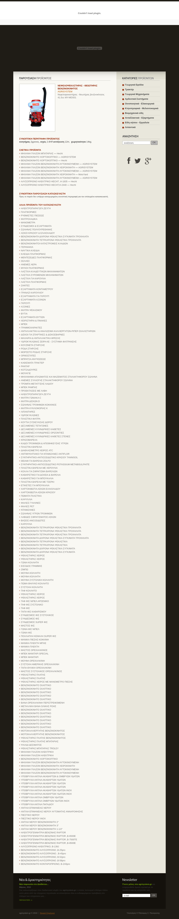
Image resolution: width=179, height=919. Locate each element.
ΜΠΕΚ (24, 324)
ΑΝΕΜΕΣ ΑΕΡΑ (29, 264)
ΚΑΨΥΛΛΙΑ (26, 499)
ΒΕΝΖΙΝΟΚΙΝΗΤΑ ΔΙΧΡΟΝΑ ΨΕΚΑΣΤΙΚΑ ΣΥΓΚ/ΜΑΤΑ (48, 548)
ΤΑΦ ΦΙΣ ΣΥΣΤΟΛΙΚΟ (32, 604)
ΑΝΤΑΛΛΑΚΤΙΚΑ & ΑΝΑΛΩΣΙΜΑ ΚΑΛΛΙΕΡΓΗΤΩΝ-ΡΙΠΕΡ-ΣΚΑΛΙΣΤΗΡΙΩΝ (58, 331)
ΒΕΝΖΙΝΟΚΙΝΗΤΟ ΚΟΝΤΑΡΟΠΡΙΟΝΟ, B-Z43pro (45, 864)
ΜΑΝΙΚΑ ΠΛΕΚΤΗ (30, 646)
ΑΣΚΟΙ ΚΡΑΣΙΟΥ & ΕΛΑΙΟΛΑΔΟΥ (38, 233)
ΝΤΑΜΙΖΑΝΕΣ (28, 510)
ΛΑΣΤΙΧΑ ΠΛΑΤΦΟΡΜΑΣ (33, 282)
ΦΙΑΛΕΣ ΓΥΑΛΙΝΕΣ (31, 503)
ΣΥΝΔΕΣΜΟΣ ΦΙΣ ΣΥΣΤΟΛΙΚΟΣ (37, 615)
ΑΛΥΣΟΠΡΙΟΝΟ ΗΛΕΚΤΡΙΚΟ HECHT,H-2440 (44, 185)
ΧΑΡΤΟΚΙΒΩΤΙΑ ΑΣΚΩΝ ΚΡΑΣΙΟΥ (38, 492)
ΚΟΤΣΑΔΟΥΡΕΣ (29, 369)
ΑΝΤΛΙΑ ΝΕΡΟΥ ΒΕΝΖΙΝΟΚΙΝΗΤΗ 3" (40, 825)
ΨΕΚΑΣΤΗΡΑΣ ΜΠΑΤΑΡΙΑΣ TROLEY (40, 748)
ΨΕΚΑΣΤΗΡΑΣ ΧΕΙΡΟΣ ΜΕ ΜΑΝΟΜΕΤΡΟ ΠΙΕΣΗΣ (47, 681)
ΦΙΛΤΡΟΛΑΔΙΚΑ (29, 219)
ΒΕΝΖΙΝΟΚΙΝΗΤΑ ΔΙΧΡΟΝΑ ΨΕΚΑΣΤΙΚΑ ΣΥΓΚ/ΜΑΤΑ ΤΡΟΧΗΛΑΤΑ (55, 236)
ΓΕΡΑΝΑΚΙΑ (27, 247)
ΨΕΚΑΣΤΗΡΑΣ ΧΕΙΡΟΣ (33, 555)
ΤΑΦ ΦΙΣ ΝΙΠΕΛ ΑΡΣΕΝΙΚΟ (35, 601)
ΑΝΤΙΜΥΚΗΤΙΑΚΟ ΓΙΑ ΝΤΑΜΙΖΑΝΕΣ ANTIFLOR (45, 454)
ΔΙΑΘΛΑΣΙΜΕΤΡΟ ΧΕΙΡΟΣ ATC (37, 450)
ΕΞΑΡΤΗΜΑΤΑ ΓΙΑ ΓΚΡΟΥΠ (35, 296)
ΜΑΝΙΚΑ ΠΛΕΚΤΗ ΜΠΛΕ (33, 643)
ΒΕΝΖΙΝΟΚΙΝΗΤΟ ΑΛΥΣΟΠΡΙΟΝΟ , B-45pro (43, 853)
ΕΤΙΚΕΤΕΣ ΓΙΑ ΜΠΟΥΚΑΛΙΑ (35, 485)
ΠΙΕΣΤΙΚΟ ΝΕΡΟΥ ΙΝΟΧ (33, 818)
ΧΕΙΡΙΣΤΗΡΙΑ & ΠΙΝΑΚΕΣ (34, 320)
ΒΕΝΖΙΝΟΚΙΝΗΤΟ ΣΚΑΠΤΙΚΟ (36, 685)
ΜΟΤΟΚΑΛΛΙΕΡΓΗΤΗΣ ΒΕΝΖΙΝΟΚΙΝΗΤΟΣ (43, 730)
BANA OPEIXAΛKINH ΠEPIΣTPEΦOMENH (43, 702)
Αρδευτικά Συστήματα (136, 99)
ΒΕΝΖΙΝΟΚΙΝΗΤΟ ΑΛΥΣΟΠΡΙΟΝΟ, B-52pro (43, 857)
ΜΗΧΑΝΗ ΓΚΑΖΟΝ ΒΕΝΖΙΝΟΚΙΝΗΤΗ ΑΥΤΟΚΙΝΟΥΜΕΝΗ (50, 164)
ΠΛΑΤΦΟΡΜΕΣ (29, 212)
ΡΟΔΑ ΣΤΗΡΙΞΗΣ (30, 348)
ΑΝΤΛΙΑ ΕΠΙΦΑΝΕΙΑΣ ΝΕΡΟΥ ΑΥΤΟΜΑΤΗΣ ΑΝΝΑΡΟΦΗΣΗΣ (52, 811)
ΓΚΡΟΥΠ (25, 303)
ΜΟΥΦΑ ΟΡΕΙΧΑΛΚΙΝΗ (33, 660)
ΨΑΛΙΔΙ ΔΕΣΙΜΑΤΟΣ (31, 745)
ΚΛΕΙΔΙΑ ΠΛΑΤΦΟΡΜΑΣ (33, 254)
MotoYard (83, 174)
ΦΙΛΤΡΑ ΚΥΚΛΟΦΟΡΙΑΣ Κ (34, 408)
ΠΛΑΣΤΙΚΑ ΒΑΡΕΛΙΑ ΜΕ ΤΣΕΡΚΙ (37, 482)
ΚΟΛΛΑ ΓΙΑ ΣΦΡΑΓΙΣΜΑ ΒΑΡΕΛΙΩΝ (39, 471)
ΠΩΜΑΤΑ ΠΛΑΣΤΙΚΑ (31, 496)
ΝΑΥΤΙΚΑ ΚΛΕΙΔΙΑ (30, 250)
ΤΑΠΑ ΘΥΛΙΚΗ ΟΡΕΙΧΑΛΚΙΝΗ (36, 667)
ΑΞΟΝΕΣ (25, 306)
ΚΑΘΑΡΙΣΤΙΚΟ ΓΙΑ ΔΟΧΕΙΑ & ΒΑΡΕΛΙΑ (40, 475)
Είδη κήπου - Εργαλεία (137, 122)
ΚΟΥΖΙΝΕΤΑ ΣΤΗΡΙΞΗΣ (33, 345)
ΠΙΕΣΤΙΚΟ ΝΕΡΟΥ (30, 815)
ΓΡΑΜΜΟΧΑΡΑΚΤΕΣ (31, 327)
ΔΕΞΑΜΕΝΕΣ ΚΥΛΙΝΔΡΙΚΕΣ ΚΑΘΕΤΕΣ (41, 429)
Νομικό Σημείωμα (47, 913)
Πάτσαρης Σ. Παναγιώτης (149, 913)
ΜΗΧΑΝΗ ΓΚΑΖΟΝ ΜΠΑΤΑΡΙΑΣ (37, 153)
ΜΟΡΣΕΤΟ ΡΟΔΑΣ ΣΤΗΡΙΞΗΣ (36, 352)
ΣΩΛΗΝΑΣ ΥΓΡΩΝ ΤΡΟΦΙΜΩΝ (36, 513)
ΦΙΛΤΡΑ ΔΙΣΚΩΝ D (30, 401)
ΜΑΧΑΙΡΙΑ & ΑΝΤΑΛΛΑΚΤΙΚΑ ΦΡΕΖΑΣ (40, 338)
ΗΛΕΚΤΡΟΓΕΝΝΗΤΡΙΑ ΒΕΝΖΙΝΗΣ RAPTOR (43, 832)
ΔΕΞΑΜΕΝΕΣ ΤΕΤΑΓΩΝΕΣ (34, 425)
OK (154, 142)
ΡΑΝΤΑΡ (25, 366)
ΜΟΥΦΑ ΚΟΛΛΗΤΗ (30, 573)
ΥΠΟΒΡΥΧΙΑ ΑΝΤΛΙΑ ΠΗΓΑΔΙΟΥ (37, 804)
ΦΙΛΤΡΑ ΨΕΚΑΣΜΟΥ (31, 310)
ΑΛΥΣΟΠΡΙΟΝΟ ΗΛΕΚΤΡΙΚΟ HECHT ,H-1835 (44, 181)
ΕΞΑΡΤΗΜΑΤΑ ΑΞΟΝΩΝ (33, 299)
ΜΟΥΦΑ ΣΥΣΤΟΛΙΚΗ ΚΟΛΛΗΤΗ (37, 580)
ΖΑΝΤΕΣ (25, 285)
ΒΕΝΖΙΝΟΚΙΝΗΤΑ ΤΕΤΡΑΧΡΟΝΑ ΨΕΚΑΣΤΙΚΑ (44, 541)
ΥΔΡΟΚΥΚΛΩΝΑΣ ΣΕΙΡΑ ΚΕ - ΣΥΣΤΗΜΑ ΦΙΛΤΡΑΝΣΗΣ (49, 341)
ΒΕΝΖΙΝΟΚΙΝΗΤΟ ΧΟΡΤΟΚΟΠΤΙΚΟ (39, 157)
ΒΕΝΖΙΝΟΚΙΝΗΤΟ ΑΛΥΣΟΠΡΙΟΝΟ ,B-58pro (43, 860)
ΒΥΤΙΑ (24, 313)
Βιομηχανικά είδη (134, 113)
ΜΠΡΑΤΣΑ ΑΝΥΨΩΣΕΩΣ (33, 359)
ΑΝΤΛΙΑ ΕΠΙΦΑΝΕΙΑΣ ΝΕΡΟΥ (36, 808)
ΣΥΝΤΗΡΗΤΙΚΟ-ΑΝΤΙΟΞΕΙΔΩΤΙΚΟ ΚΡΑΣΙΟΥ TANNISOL (49, 457)
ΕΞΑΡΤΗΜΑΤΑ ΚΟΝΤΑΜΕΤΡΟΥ (37, 289)
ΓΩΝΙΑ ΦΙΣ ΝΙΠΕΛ (30, 629)
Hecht (60, 153)
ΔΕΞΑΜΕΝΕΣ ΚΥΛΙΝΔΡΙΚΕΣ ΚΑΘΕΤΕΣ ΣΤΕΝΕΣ (45, 436)
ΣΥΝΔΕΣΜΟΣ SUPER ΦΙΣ (34, 622)
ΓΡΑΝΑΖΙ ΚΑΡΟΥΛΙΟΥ (32, 292)
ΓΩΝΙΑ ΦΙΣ (26, 632)
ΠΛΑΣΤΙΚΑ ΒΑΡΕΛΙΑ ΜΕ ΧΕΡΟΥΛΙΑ (39, 468)
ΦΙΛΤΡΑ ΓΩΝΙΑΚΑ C (31, 397)
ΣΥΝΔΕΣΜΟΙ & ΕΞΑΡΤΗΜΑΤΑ (36, 226)
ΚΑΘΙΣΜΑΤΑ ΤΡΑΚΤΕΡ (32, 362)
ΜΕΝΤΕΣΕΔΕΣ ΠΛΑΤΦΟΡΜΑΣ (36, 257)
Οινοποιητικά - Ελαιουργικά (139, 103)
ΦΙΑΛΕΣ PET (27, 506)
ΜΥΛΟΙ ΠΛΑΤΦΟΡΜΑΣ (32, 268)
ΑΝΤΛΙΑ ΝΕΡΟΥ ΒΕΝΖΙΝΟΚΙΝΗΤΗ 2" (40, 822)
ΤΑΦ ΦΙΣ (25, 608)
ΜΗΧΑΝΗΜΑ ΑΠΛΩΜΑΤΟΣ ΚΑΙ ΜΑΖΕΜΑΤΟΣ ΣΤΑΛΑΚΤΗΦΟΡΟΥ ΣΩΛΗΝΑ (59, 376)
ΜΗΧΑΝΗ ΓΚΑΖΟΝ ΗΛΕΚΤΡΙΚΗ (37, 752)
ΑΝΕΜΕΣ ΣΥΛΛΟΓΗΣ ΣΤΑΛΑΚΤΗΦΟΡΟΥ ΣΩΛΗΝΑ (47, 380)
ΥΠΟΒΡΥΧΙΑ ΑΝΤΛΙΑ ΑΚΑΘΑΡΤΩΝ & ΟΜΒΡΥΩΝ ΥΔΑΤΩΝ (50, 776)
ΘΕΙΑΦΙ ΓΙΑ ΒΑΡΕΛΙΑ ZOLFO (36, 461)
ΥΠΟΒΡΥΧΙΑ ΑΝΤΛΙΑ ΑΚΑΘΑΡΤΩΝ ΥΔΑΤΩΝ (43, 780)
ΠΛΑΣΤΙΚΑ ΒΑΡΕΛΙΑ (31, 447)
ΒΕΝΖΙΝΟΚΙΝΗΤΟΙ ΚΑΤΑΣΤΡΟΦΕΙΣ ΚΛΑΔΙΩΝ (44, 243)
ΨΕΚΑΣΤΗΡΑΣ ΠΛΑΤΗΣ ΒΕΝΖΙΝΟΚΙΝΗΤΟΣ (43, 738)
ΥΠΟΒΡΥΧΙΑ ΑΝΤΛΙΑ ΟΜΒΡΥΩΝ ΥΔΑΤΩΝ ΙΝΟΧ (45, 801)
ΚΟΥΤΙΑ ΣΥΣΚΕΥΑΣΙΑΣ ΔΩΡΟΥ (37, 422)
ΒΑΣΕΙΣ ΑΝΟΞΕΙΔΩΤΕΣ (33, 520)
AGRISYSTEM (65, 91)
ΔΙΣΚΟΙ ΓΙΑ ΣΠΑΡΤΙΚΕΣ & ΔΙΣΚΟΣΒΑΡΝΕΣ (43, 334)
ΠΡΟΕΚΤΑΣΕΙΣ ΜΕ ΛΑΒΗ (34, 390)
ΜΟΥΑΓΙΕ (26, 373)
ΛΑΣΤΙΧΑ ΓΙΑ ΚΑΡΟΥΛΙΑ (33, 278)
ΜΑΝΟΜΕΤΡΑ (28, 222)
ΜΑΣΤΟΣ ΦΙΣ (28, 625)
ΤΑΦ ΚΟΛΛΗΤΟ (29, 590)
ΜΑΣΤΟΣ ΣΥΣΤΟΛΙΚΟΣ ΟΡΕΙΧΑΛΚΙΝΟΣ (41, 671)
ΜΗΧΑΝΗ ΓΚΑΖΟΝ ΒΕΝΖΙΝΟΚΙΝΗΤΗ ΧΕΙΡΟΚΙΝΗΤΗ (48, 167)
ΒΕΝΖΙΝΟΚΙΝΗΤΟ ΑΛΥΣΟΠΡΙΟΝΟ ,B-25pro (43, 850)
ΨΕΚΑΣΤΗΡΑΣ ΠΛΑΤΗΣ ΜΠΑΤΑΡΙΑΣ (39, 741)
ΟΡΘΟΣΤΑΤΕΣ (28, 355)
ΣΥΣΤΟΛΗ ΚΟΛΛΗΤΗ (32, 587)
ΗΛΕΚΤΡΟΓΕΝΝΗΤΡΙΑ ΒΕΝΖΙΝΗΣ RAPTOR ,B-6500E (48, 836)
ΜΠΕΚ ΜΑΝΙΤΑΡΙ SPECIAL (35, 653)
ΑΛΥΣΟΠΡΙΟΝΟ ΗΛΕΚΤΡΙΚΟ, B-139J (40, 846)
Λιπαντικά (130, 127)
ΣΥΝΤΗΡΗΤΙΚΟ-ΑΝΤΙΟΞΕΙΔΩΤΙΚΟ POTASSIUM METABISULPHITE (55, 464)
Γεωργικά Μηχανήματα (137, 94)
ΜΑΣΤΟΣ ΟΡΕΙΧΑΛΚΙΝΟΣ (34, 650)
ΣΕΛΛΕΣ (25, 261)
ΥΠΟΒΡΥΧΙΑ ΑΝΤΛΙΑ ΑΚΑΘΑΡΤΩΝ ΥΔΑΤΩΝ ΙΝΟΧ (46, 790)
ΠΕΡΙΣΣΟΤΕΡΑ (24, 900)
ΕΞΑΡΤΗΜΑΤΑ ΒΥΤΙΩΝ (33, 317)
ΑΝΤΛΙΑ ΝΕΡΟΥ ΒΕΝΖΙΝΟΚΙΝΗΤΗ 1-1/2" (42, 829)
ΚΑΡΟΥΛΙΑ (26, 524)
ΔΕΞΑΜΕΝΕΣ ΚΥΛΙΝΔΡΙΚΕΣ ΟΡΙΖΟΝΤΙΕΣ (42, 432)
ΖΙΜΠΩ (24, 569)
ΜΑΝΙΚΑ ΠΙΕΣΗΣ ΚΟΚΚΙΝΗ (35, 639)
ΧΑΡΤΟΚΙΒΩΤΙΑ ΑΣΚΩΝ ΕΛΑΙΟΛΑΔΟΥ (40, 489)
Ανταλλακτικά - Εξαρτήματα (139, 117)
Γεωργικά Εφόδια (134, 84)
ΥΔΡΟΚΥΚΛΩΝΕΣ (30, 415)
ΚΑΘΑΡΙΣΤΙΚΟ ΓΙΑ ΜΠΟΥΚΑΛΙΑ (37, 478)
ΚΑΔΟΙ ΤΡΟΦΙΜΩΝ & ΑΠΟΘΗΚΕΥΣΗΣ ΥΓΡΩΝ (44, 443)
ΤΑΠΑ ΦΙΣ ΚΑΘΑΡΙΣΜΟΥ (33, 611)
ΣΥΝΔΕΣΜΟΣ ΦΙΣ (30, 618)
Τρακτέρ (129, 89)
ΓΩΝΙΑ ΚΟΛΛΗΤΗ (30, 562)
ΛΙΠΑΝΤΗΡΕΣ (28, 411)
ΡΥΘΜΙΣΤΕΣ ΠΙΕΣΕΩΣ (32, 215)
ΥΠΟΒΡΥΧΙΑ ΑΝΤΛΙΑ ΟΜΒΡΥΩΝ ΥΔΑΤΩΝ (42, 797)
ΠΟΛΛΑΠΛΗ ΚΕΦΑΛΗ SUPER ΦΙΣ (38, 636)
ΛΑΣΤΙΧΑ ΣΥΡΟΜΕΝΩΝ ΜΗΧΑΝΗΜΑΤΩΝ (42, 275)
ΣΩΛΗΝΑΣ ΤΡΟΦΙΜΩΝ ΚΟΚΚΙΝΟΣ (38, 404)
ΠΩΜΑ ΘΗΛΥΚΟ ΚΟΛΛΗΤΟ (35, 583)
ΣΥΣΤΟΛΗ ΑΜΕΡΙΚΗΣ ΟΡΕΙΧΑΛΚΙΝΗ (40, 664)
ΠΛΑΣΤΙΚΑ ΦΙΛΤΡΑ (30, 418)
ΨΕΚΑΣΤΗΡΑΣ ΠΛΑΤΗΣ (33, 674)
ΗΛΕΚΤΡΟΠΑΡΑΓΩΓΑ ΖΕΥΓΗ (36, 208)
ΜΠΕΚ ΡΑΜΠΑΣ (29, 387)
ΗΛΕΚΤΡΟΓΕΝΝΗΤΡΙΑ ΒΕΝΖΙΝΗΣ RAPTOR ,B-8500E (48, 843)
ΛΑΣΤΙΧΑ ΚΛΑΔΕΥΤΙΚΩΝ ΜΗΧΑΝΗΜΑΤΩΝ (43, 271)
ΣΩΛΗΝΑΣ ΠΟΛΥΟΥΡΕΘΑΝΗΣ (36, 229)
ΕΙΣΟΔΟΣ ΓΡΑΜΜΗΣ (31, 566)
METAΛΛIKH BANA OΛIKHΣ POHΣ (38, 706)
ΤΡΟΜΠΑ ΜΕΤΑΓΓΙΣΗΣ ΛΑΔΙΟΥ (37, 383)
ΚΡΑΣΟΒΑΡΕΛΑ (29, 440)
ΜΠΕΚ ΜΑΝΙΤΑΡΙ (29, 657)
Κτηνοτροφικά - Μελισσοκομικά (141, 108)
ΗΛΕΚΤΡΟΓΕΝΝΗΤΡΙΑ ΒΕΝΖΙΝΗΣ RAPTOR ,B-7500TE (49, 839)
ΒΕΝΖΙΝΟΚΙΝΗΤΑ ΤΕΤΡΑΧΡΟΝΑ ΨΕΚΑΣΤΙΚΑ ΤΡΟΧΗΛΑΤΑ (51, 240)
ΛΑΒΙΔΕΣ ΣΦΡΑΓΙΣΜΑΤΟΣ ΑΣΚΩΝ (38, 517)
